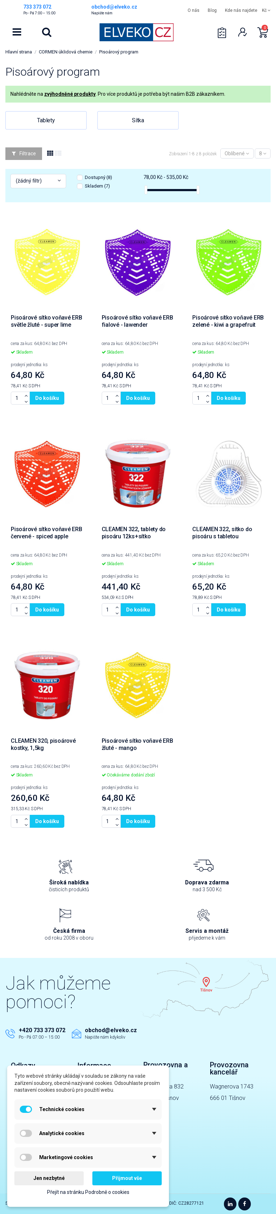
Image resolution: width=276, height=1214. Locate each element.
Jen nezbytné (49, 1178)
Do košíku (47, 398)
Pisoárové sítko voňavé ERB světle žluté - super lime (46, 321)
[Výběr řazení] (236, 153)
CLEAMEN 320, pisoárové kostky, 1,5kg (43, 744)
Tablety (46, 120)
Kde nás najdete (241, 10)
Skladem (97, 186)
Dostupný (98, 177)
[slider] (145, 189)
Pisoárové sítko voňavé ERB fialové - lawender (137, 321)
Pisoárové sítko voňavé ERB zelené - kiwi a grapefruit (228, 321)
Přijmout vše (127, 1178)
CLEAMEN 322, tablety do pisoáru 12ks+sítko (134, 533)
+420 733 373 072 (42, 1030)
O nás (193, 10)
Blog (212, 10)
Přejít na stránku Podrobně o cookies (88, 1192)
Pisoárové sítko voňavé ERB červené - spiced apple (46, 533)
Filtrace (24, 153)
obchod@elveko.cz (111, 1030)
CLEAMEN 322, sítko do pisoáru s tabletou (222, 533)
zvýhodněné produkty (70, 94)
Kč (266, 10)
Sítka (138, 120)
